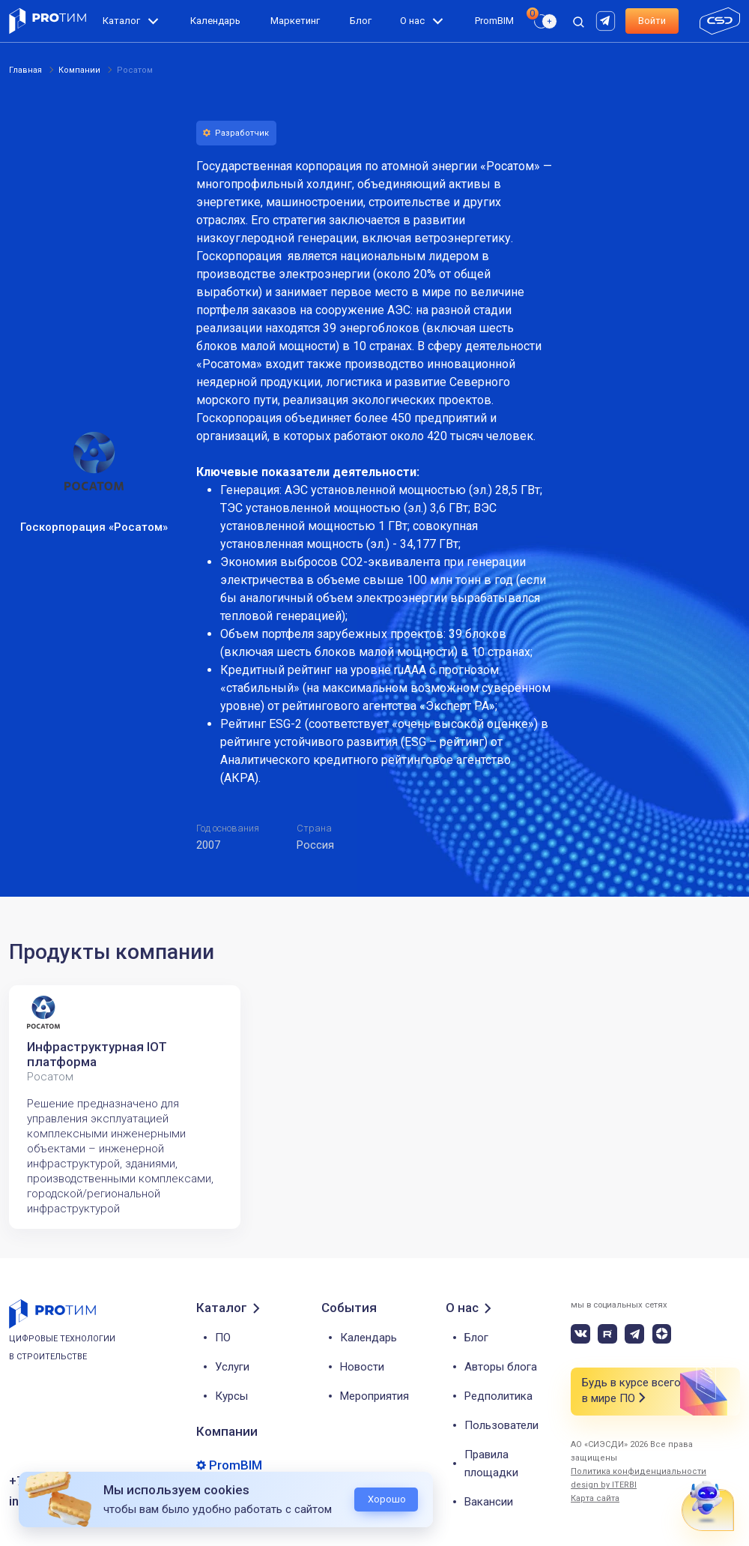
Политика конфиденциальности (638, 1471)
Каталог (121, 20)
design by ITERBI (604, 1485)
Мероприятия (374, 1396)
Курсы (231, 1396)
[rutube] (607, 20)
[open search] (578, 21)
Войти (652, 20)
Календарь (215, 20)
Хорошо (387, 1499)
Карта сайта (595, 1498)
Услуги (232, 1367)
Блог (361, 20)
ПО (223, 1337)
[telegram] (634, 1334)
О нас (412, 20)
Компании (227, 1431)
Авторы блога (500, 1367)
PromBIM (494, 20)
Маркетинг (295, 20)
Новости (362, 1367)
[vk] (580, 1334)
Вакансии (488, 1502)
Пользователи (501, 1425)
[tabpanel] (124, 1107)
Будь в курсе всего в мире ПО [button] (631, 1391)
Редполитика (498, 1396)
